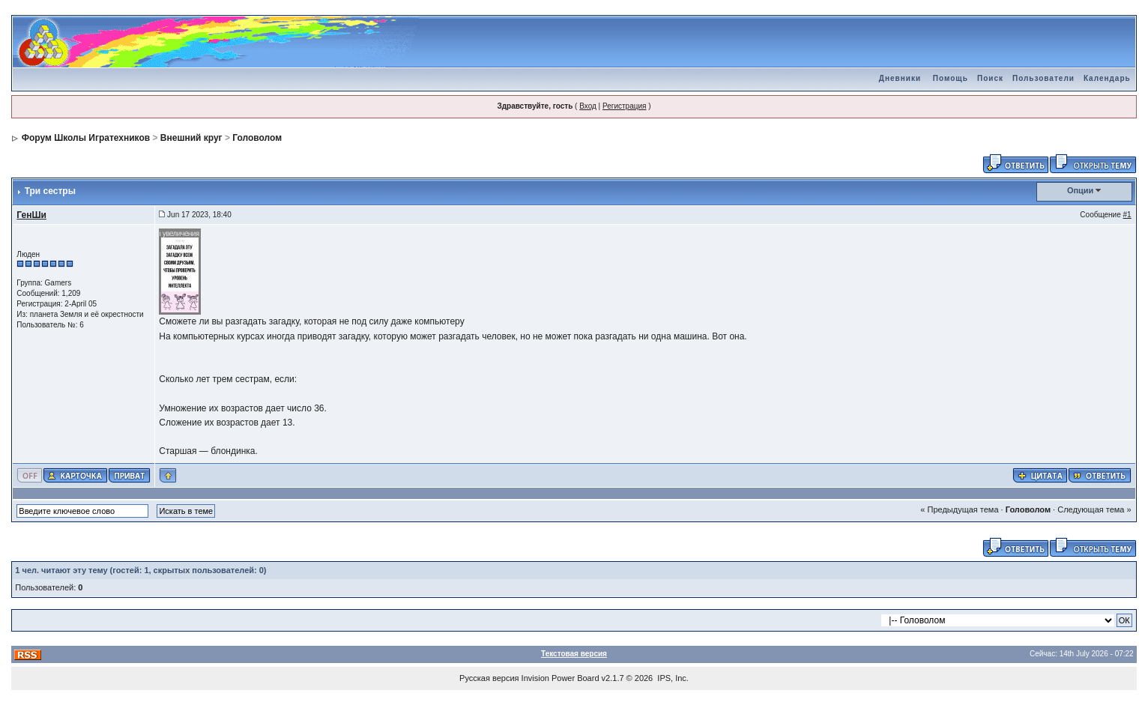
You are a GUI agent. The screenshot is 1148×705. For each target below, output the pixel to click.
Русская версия (489, 678)
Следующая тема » (1094, 509)
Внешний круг (191, 138)
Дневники (900, 78)
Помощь (950, 78)
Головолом (257, 138)
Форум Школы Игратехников (86, 138)
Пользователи (1043, 78)
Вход (587, 106)
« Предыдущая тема (959, 509)
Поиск (990, 78)
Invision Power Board (560, 678)
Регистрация (624, 106)
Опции (1080, 190)
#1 (1127, 215)
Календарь (1107, 78)
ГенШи (31, 215)
